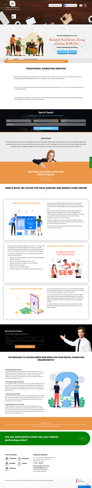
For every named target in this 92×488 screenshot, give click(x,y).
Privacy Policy (49, 480)
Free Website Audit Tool (55, 5)
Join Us (72, 52)
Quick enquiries (91, 162)
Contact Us (62, 52)
